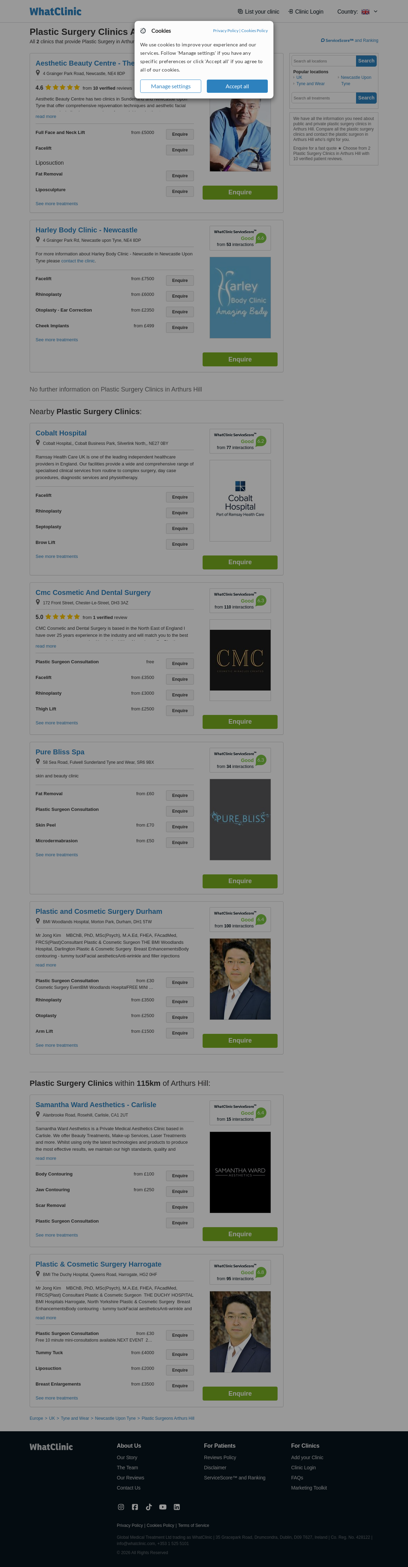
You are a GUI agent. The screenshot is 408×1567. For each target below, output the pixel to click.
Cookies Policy (254, 30)
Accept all (237, 86)
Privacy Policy (226, 30)
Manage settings (171, 86)
